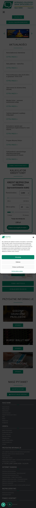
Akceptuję (18, 257)
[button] (33, 237)
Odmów (18, 262)
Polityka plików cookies (17, 271)
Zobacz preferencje (18, 267)
